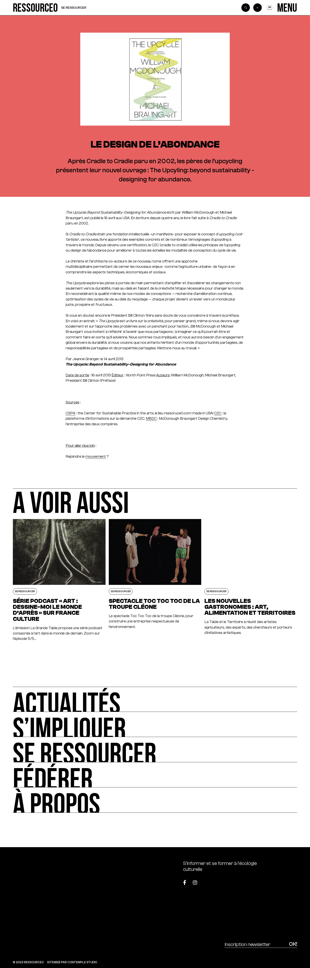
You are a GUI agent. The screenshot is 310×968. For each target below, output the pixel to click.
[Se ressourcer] (155, 749)
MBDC (151, 418)
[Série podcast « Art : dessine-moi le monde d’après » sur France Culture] (59, 580)
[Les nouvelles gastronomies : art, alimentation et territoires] (250, 580)
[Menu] (287, 7)
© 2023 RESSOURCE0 (28, 962)
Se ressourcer (73, 7)
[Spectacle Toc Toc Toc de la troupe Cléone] (155, 580)
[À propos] (155, 800)
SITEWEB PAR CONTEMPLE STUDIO (72, 962)
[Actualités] (155, 699)
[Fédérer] (155, 774)
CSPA (70, 413)
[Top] (277, 880)
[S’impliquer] (155, 724)
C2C (217, 413)
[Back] (257, 7)
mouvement (95, 456)
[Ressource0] (35, 7)
